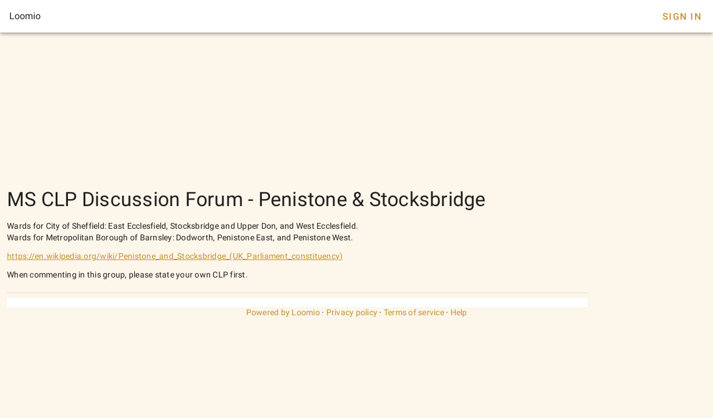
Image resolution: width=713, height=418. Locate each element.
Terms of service (414, 312)
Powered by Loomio (283, 312)
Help (459, 312)
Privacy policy (352, 312)
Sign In (681, 16)
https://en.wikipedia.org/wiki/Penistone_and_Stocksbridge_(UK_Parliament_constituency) (175, 256)
